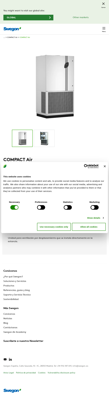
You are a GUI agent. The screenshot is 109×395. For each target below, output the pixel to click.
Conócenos (9, 314)
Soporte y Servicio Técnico (17, 295)
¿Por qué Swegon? (13, 277)
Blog (5, 323)
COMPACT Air (12, 37)
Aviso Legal (8, 373)
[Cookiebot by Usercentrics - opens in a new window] (86, 166)
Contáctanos (10, 328)
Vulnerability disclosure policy (61, 373)
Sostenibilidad (11, 299)
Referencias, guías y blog (16, 290)
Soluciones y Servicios (14, 281)
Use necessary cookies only (54, 226)
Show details (93, 218)
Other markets (81, 17)
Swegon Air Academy (14, 332)
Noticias (7, 318)
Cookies (41, 373)
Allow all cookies (88, 226)
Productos (8, 286)
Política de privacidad (26, 373)
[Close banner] (105, 166)
